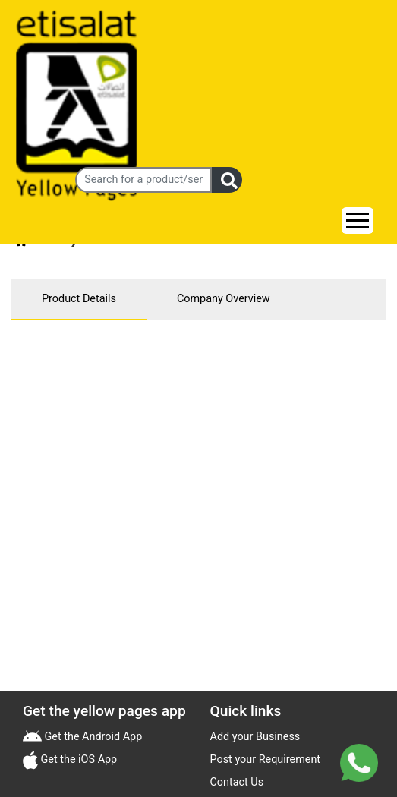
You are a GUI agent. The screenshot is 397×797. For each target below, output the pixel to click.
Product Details (79, 298)
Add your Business (255, 736)
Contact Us (237, 782)
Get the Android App (92, 736)
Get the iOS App (77, 759)
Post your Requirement (265, 759)
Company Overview (223, 298)
